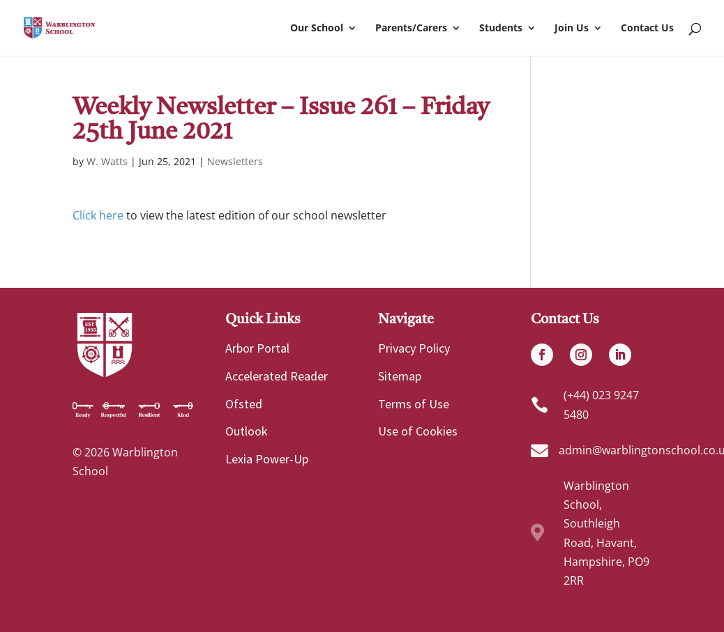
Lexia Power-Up (266, 459)
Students (500, 28)
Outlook (246, 431)
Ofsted (243, 404)
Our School (316, 28)
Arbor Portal (257, 348)
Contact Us (647, 28)
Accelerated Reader (276, 376)
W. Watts (107, 161)
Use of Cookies (418, 431)
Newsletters (235, 161)
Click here (98, 215)
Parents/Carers (411, 28)
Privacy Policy (414, 348)
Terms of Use (413, 404)
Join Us (572, 28)
